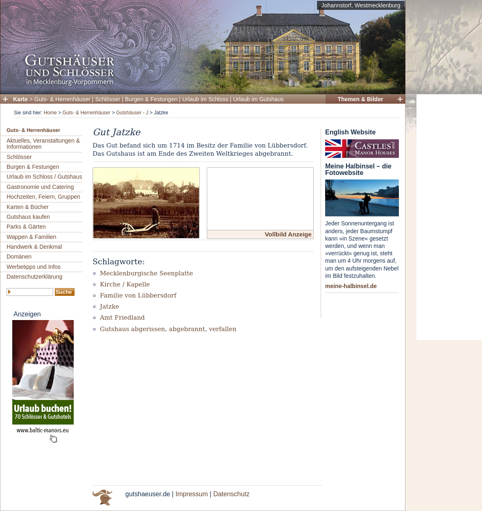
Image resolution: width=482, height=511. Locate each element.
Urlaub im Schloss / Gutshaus (44, 176)
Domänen (19, 256)
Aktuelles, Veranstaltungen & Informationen (43, 143)
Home (50, 113)
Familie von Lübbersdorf (138, 295)
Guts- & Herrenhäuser (62, 99)
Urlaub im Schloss (205, 99)
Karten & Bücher (28, 207)
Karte (20, 99)
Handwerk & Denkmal (34, 246)
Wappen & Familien (32, 237)
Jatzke (109, 306)
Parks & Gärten (26, 226)
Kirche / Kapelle (125, 284)
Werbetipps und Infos (34, 266)
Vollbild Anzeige (288, 234)
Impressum (191, 494)
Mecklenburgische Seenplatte (146, 273)
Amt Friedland (122, 317)
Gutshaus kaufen (28, 216)
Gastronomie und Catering (40, 187)
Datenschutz (231, 494)
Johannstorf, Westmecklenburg (361, 5)
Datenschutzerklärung (34, 276)
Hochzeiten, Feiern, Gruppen (43, 196)
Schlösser (107, 99)
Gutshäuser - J (132, 113)
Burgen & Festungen (151, 99)
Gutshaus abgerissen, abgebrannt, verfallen (168, 329)
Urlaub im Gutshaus (258, 99)
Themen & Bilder (360, 99)
